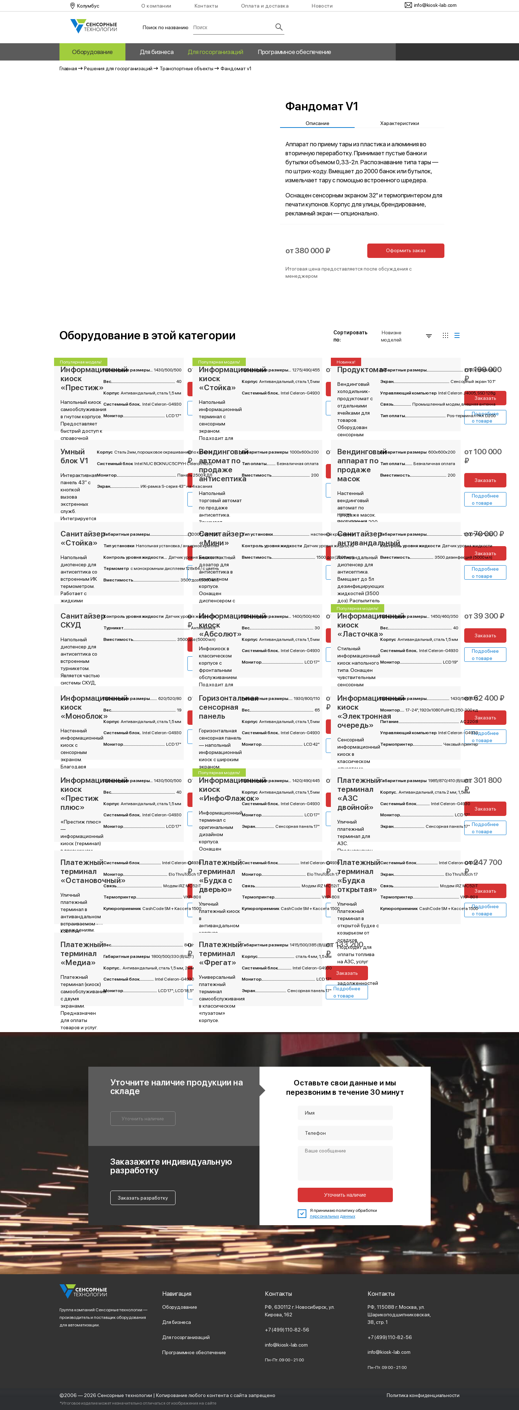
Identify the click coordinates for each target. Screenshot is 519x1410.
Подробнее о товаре (485, 499)
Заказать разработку (143, 1198)
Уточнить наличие (143, 1118)
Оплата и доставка (265, 6)
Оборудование (92, 51)
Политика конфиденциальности (422, 1395)
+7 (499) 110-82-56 (287, 1330)
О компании (156, 6)
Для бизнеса (157, 51)
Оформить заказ (406, 250)
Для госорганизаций (215, 51)
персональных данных (332, 1216)
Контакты (206, 6)
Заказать (485, 398)
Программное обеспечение (294, 51)
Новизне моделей (406, 336)
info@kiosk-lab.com (286, 1345)
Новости (322, 6)
